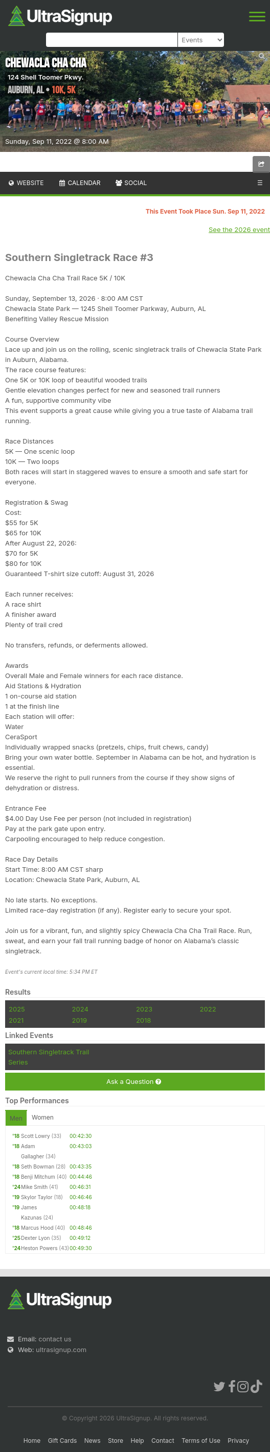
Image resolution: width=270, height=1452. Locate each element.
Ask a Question (133, 1082)
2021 (16, 1020)
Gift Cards (62, 1440)
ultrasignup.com (61, 1349)
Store (115, 1440)
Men (16, 1118)
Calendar (79, 183)
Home (32, 1440)
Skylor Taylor (37, 1197)
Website (25, 183)
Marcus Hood (37, 1228)
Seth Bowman (37, 1166)
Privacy (238, 1440)
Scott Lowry (35, 1136)
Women (43, 1117)
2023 (144, 1009)
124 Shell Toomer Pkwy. (46, 77)
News (92, 1440)
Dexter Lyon (35, 1238)
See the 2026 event (239, 229)
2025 (17, 1009)
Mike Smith (34, 1187)
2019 (79, 1020)
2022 (208, 1009)
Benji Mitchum (38, 1177)
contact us (54, 1339)
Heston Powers (39, 1248)
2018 (143, 1020)
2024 (80, 1009)
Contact (162, 1440)
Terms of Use (201, 1440)
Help (137, 1440)
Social (131, 183)
